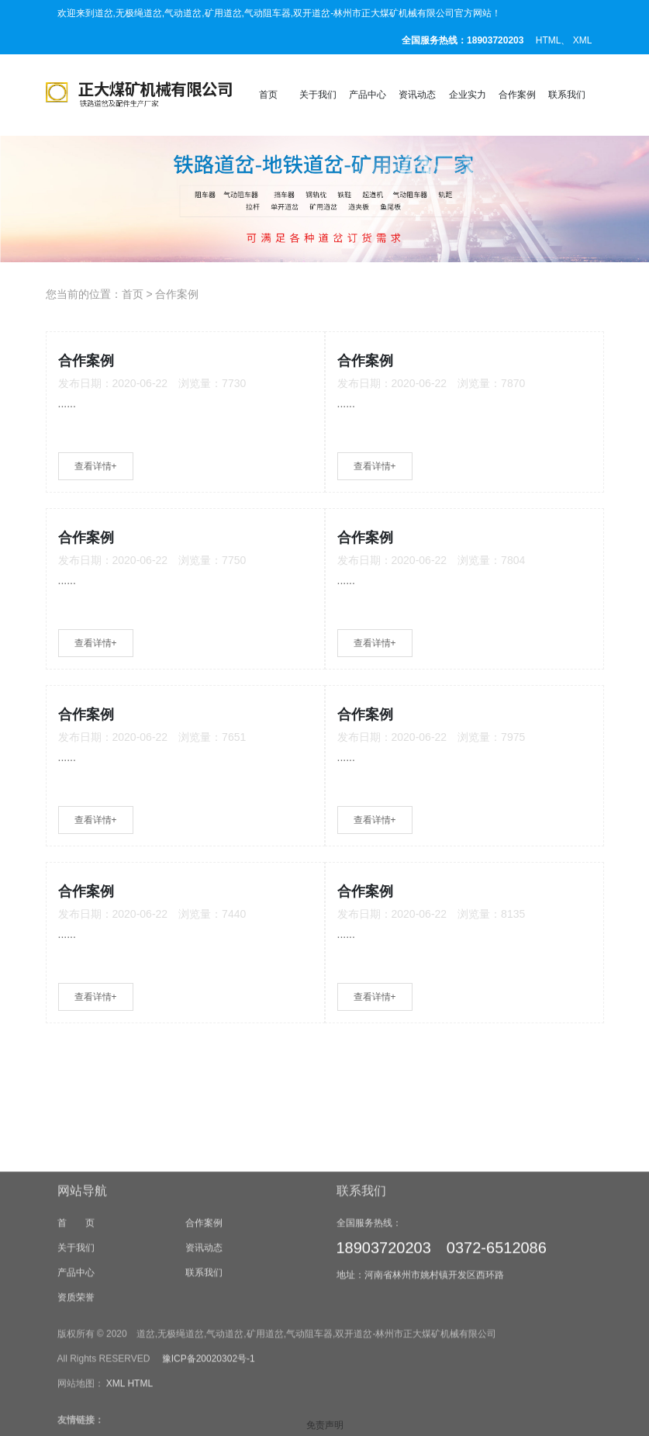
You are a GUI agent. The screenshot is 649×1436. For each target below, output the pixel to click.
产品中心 (367, 94)
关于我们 (318, 94)
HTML (548, 40)
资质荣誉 (76, 1391)
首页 (268, 94)
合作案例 (517, 94)
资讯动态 (417, 94)
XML (582, 40)
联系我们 (566, 94)
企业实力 (467, 94)
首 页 (76, 1316)
